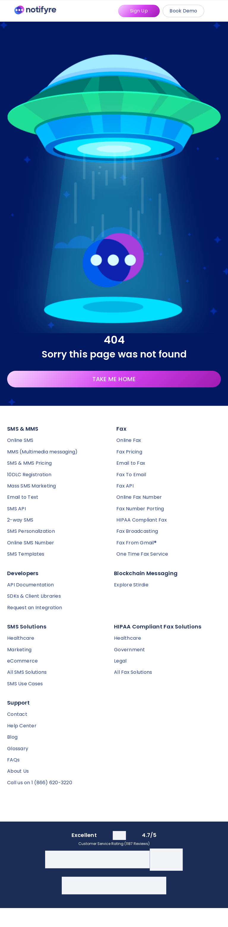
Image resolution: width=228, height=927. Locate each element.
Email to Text (22, 497)
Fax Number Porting (140, 508)
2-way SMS (20, 520)
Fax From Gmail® (136, 542)
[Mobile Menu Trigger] (217, 11)
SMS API (16, 508)
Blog (12, 737)
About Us (18, 771)
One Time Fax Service (142, 554)
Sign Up (139, 10)
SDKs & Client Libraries (34, 596)
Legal (120, 660)
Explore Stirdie (131, 584)
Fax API (125, 485)
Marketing (19, 649)
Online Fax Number (139, 497)
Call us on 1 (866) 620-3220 (39, 782)
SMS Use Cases (25, 683)
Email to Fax (130, 463)
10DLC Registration (29, 474)
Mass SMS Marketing (31, 485)
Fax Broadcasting (137, 531)
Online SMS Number (30, 542)
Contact (17, 714)
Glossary (17, 748)
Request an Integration (34, 607)
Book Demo (183, 10)
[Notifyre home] (35, 11)
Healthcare (20, 638)
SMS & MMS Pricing (29, 463)
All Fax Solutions (133, 672)
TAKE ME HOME (114, 379)
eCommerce (22, 660)
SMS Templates (25, 554)
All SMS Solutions (27, 672)
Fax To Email (131, 474)
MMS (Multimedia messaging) (42, 451)
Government (129, 649)
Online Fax (128, 440)
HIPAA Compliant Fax (141, 520)
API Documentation (30, 584)
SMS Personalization (31, 531)
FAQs (13, 759)
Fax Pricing (129, 451)
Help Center (22, 725)
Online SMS (20, 440)
